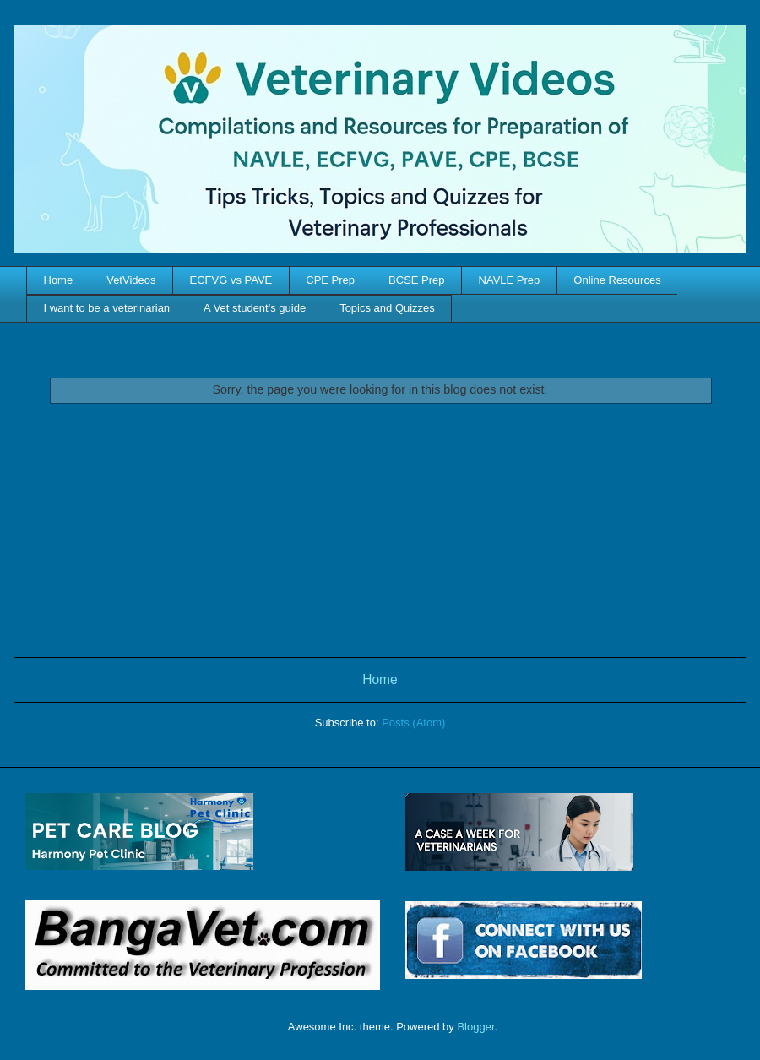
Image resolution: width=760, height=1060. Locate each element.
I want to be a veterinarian (107, 308)
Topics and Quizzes (387, 308)
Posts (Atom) (413, 722)
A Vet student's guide (255, 308)
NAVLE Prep (509, 280)
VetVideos (130, 280)
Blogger (475, 1026)
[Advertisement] (380, 530)
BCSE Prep (416, 280)
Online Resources (616, 280)
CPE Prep (330, 280)
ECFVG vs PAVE (231, 280)
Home (58, 280)
